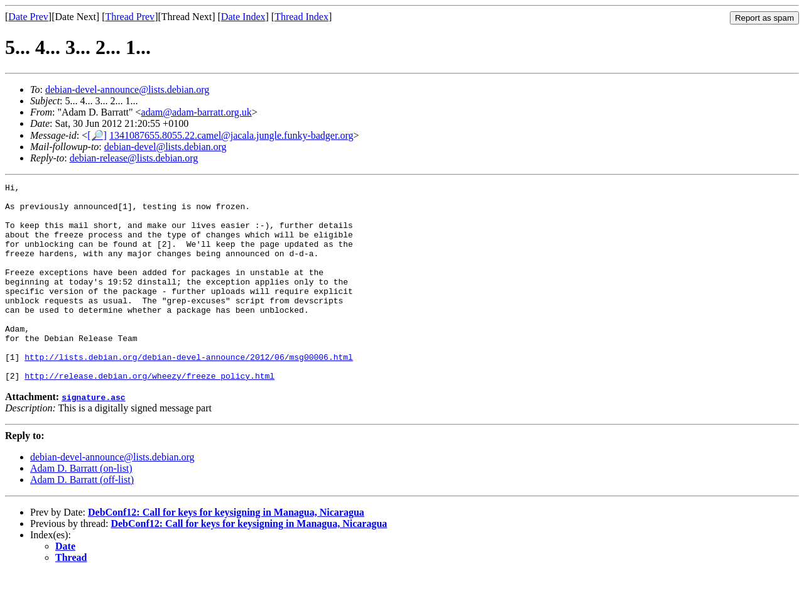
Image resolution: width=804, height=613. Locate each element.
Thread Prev (130, 16)
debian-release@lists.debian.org (134, 158)
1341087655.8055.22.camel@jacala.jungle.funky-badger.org (231, 135)
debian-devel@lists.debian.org (165, 146)
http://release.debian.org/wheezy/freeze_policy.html (149, 415)
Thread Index (301, 16)
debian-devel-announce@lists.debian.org (127, 89)
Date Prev (28, 16)
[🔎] (97, 135)
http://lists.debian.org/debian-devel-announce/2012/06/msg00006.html (188, 392)
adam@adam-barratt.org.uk (196, 112)
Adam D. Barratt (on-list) (81, 507)
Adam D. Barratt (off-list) (82, 519)
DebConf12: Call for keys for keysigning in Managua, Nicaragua (226, 551)
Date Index (243, 16)
